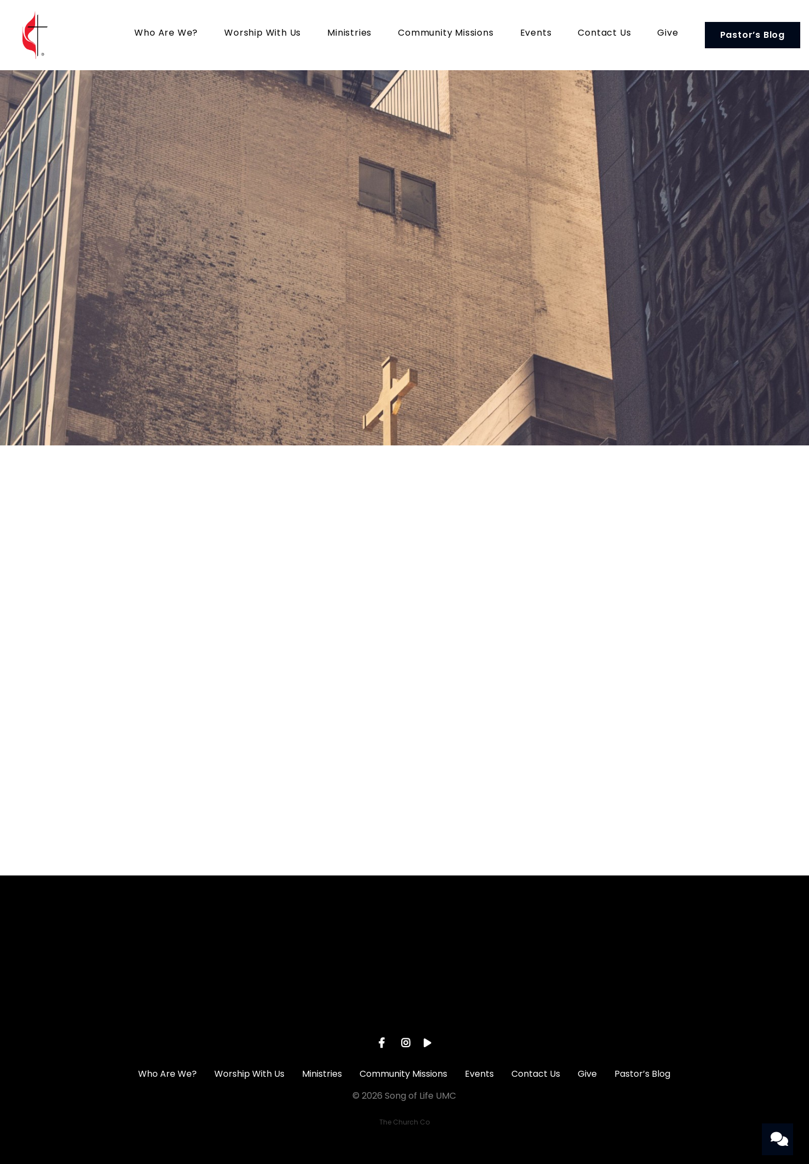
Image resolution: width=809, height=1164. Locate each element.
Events (536, 34)
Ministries (349, 34)
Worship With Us (262, 34)
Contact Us (604, 34)
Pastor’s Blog (752, 35)
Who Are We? (166, 34)
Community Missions (445, 34)
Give (667, 34)
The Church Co (404, 1122)
